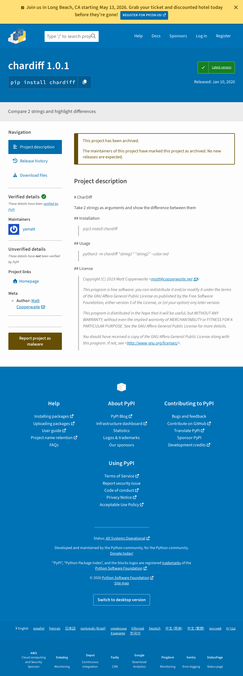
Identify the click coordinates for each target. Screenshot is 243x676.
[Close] (236, 7)
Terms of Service (119, 476)
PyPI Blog (119, 416)
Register (223, 36)
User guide (51, 431)
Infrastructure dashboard (119, 424)
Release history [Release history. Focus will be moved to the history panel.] (30, 161)
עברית (231, 628)
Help (138, 36)
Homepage (25, 281)
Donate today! (121, 553)
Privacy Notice (119, 497)
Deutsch (155, 628)
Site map (121, 583)
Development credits (187, 445)
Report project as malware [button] (35, 341)
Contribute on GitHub (186, 424)
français (54, 628)
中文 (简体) (173, 628)
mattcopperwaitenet (171, 279)
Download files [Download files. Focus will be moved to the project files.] (29, 175)
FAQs (54, 445)
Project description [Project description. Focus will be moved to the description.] (33, 147)
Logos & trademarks (121, 438)
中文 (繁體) (195, 628)
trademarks (171, 563)
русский (215, 628)
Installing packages (51, 416)
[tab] (35, 147)
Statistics (121, 431)
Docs (156, 36)
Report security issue (122, 483)
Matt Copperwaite (28, 304)
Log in (201, 36)
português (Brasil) (93, 628)
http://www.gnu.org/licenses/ (152, 343)
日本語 (70, 628)
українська (119, 628)
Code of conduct (119, 490)
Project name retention (52, 438)
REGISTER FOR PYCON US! (142, 15)
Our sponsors (121, 445)
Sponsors (178, 36)
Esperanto (118, 633)
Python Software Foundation (118, 568)
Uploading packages (51, 424)
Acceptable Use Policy (119, 505)
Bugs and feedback (189, 416)
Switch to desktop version (122, 600)
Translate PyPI (187, 431)
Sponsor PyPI (189, 438)
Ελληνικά (137, 628)
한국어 (135, 633)
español (38, 628)
